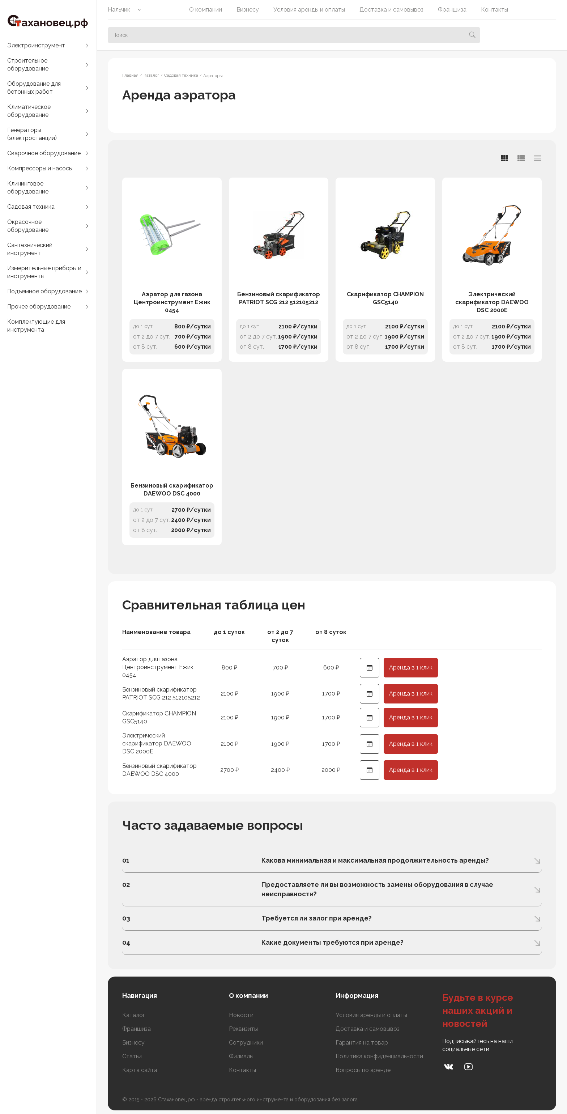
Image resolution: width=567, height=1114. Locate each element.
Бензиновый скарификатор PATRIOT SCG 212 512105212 (278, 298)
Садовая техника (31, 206)
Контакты (494, 9)
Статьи (132, 1056)
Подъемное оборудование (44, 291)
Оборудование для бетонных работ (34, 87)
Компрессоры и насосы (40, 168)
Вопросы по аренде (363, 1070)
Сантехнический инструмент (29, 249)
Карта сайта (139, 1070)
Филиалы (241, 1056)
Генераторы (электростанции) (32, 134)
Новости (241, 1015)
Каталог (133, 1015)
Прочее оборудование (39, 306)
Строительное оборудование (27, 64)
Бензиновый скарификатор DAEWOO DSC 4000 (172, 489)
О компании (205, 9)
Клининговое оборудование (27, 187)
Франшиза (452, 9)
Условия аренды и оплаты (309, 9)
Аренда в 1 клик (410, 667)
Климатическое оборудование (29, 110)
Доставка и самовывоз (391, 9)
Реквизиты (243, 1028)
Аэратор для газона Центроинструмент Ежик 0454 (172, 302)
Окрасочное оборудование (27, 225)
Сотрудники (246, 1042)
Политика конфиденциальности (379, 1056)
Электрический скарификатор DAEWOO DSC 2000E (492, 302)
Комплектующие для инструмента (36, 325)
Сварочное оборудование (44, 153)
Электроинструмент (36, 45)
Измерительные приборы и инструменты (44, 272)
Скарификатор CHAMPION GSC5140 (385, 298)
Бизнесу (247, 9)
